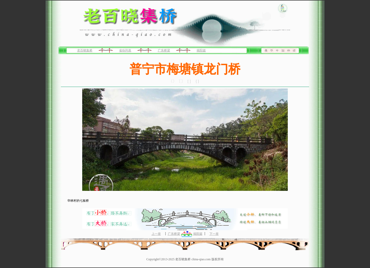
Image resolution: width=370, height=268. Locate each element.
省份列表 (125, 50)
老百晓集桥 (84, 50)
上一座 (156, 234)
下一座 (214, 234)
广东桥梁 (164, 50)
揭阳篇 (201, 50)
